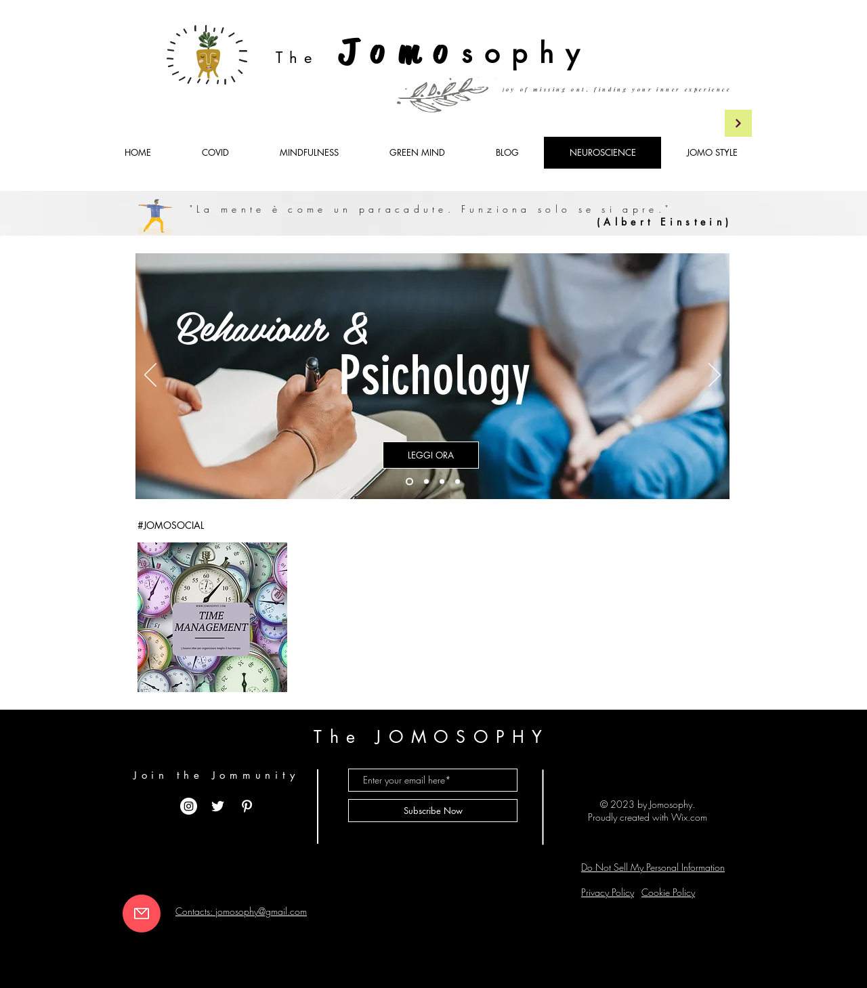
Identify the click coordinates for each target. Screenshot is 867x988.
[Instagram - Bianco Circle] (188, 806)
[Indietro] (150, 376)
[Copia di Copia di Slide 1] (442, 481)
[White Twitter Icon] (217, 806)
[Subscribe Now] (432, 810)
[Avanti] (715, 376)
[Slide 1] (409, 482)
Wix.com (689, 817)
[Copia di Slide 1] (426, 481)
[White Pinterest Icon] (246, 806)
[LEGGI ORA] (431, 455)
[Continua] (738, 123)
